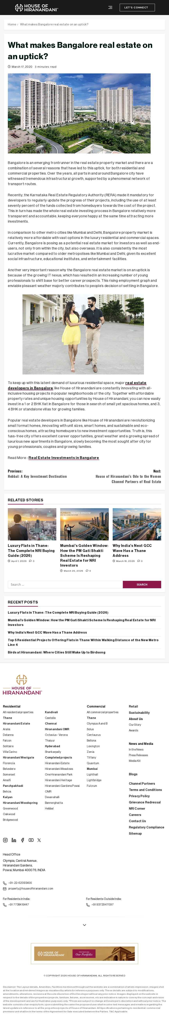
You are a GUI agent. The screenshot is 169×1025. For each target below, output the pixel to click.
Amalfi (7, 780)
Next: (122, 476)
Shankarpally (53, 752)
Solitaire (8, 746)
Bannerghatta (54, 803)
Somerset (9, 774)
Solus (90, 729)
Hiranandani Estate (16, 723)
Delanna (8, 735)
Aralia (6, 729)
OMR (48, 791)
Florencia (9, 763)
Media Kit (135, 761)
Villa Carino (10, 752)
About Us (136, 719)
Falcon (7, 740)
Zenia (90, 752)
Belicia (7, 791)
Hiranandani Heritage (58, 780)
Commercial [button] (96, 706)
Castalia (50, 718)
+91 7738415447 (16, 905)
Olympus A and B (97, 723)
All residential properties (18, 712)
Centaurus (94, 735)
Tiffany (91, 757)
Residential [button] (11, 706)
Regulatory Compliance (147, 827)
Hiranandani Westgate (18, 757)
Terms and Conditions (145, 789)
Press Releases (138, 755)
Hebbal (49, 808)
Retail (133, 706)
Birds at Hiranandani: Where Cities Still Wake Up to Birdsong (56, 652)
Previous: (46, 473)
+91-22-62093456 (17, 883)
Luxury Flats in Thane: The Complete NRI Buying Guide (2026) (31, 550)
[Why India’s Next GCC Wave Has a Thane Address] (137, 524)
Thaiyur (50, 740)
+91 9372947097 (100, 905)
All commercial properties (102, 712)
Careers (135, 814)
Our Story (135, 725)
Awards (133, 730)
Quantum (93, 763)
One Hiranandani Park (59, 774)
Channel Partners (142, 783)
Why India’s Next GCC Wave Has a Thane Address (132, 550)
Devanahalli (52, 797)
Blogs (133, 774)
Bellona (91, 740)
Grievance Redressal (145, 802)
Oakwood (9, 814)
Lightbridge (94, 780)
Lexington (93, 746)
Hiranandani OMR (57, 729)
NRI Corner (137, 808)
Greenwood (10, 808)
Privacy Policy (139, 796)
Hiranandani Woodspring (20, 803)
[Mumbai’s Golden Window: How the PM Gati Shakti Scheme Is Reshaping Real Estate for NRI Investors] (84, 524)
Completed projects (58, 757)
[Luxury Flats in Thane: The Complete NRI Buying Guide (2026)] (32, 524)
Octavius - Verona (56, 735)
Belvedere (9, 769)
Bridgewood (10, 820)
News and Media (141, 743)
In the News (136, 749)
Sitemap (135, 833)
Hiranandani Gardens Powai (62, 786)
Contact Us (137, 821)
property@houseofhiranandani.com (28, 889)
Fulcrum (92, 786)
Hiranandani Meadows (59, 769)
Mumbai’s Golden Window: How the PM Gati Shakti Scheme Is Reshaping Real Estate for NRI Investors (84, 555)
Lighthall (92, 774)
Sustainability (139, 712)
